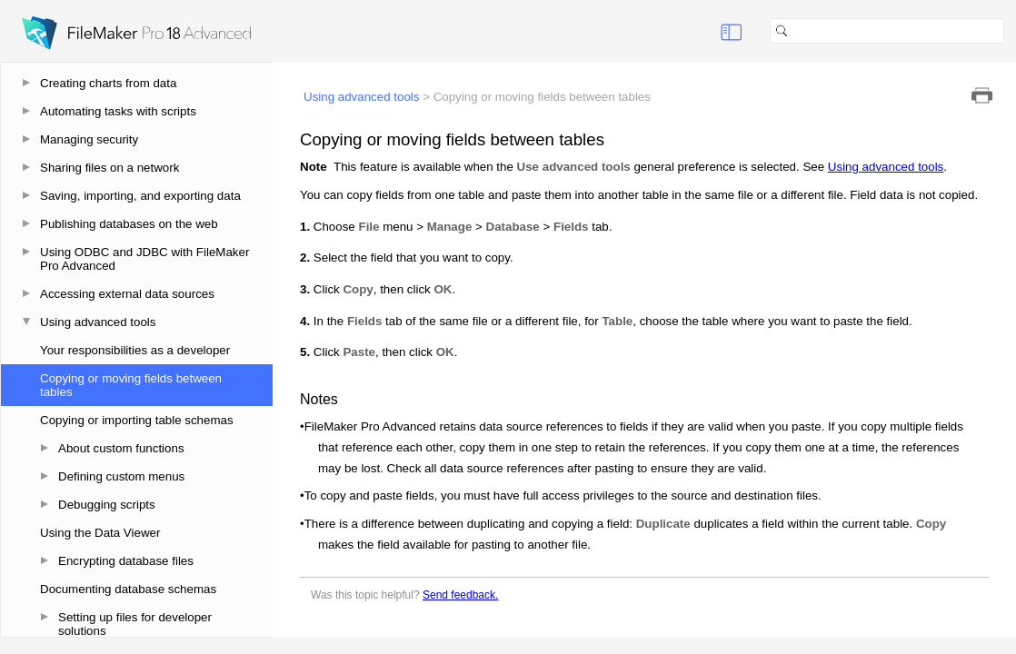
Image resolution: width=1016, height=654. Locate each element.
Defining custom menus (121, 476)
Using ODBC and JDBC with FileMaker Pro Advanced (144, 258)
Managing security (89, 139)
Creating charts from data (108, 83)
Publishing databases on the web (129, 224)
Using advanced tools (97, 322)
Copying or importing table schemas (137, 420)
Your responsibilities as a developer (135, 350)
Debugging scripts (106, 504)
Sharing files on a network (109, 167)
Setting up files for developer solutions (135, 624)
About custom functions (121, 448)
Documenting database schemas (128, 589)
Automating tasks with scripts (118, 111)
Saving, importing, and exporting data (140, 196)
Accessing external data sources (127, 294)
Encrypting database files (126, 561)
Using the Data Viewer (100, 533)
